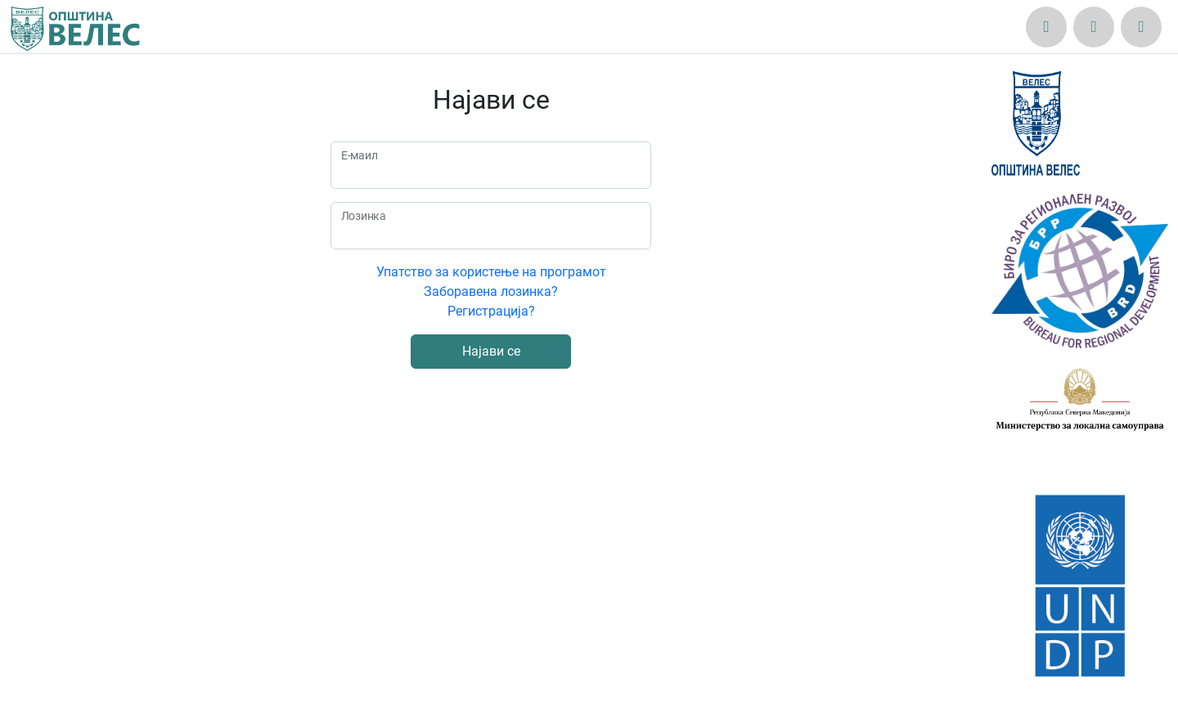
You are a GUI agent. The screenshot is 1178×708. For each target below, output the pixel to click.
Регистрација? (491, 311)
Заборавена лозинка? (491, 291)
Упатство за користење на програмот (491, 272)
